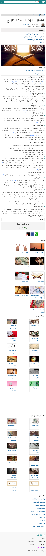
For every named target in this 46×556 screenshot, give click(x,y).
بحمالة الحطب (33, 135)
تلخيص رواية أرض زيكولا (39, 527)
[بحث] (38, 2)
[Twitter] (41, 535)
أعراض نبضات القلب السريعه (38, 514)
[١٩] (37, 169)
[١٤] (31, 125)
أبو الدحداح (42, 520)
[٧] (30, 93)
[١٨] (2, 162)
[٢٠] (3, 174)
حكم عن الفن (42, 517)
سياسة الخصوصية (31, 541)
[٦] (8, 83)
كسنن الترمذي (16, 82)
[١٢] (20, 118)
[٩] (28, 105)
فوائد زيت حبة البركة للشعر (38, 499)
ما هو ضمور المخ (41, 508)
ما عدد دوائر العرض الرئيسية (38, 511)
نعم (25, 227)
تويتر (28, 234)
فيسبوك (32, 234)
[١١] (31, 115)
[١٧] (11, 145)
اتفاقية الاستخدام (41, 541)
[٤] (12, 81)
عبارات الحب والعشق (40, 505)
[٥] (40, 83)
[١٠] (25, 112)
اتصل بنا (43, 538)
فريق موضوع (32, 544)
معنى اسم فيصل (41, 523)
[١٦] (29, 142)
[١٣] (37, 122)
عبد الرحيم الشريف (27, 24)
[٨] (29, 102)
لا (20, 227)
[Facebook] (44, 535)
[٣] (32, 81)
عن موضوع (33, 538)
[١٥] (13, 132)
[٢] (42, 81)
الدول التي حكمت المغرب (38, 502)
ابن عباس (24, 111)
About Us (43, 544)
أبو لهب (14, 181)
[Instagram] (38, 535)
